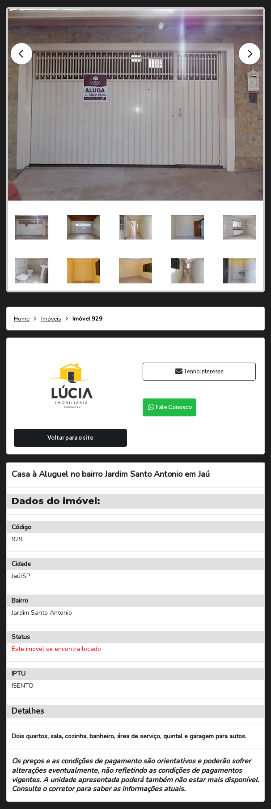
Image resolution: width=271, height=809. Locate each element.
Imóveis (51, 319)
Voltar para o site (70, 437)
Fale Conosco (169, 407)
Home (22, 319)
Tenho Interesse (199, 371)
